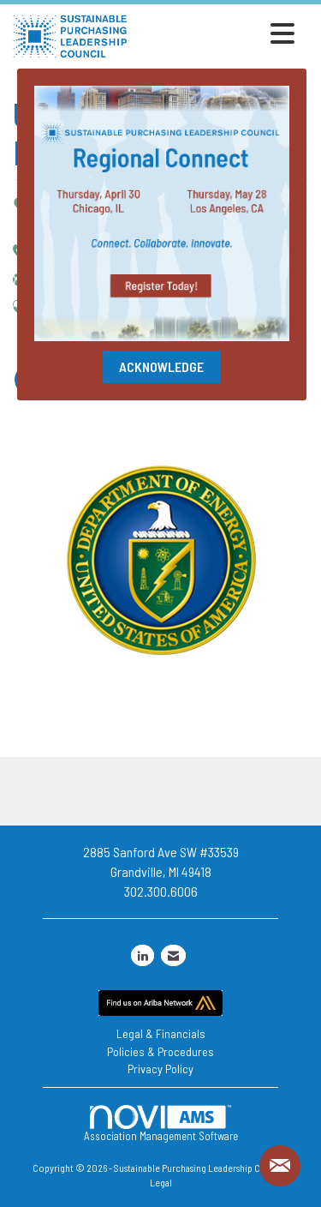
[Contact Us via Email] (173, 955)
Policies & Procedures (160, 1051)
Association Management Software (161, 1123)
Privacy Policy (160, 1068)
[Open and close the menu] (215, 33)
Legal (161, 1182)
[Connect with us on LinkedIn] (142, 955)
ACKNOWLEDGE (161, 366)
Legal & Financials (160, 1033)
